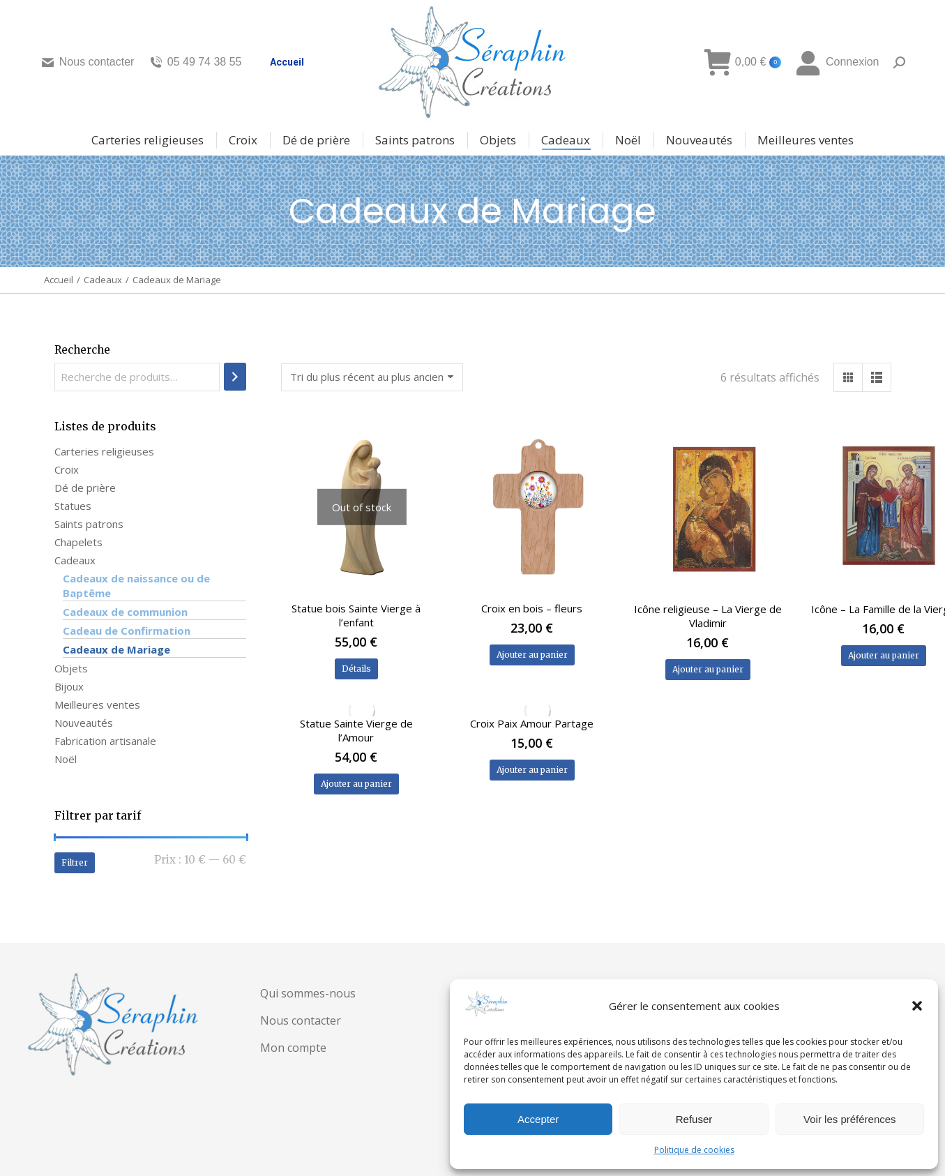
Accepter (538, 1119)
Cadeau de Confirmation (126, 631)
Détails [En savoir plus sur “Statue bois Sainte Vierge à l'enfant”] (356, 668)
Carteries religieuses (104, 451)
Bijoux (69, 686)
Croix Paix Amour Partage (532, 723)
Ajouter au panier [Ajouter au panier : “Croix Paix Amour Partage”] (532, 769)
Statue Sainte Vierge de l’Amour (356, 730)
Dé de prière (85, 488)
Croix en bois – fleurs (531, 608)
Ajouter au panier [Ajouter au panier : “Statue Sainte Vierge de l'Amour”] (356, 783)
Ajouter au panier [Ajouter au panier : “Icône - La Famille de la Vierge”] (883, 655)
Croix (66, 469)
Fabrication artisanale (105, 741)
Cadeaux (75, 560)
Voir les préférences (849, 1119)
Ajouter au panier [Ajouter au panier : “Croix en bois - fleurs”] (532, 654)
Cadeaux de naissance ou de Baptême (136, 585)
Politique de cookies (694, 1150)
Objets (71, 668)
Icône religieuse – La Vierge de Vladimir (708, 616)
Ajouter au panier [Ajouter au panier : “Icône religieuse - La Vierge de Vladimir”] (707, 669)
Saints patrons (88, 524)
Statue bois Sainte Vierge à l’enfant (356, 615)
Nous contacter (87, 62)
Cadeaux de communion (125, 612)
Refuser (694, 1119)
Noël (65, 759)
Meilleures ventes (97, 704)
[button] (917, 1006)
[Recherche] (235, 377)
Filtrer (74, 862)
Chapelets (78, 542)
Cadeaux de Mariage (116, 649)
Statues (72, 506)
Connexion (837, 62)
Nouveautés (83, 723)
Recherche (82, 349)
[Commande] (372, 377)
